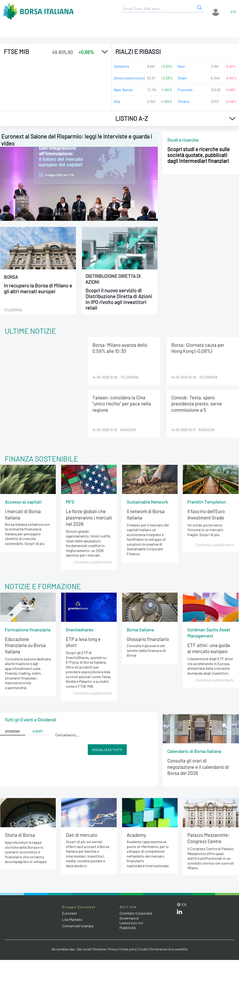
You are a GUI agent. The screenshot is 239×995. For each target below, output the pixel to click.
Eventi (38, 732)
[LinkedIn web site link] (179, 914)
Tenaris (184, 101)
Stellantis (122, 66)
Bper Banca (123, 89)
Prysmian (185, 89)
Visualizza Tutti (107, 751)
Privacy (113, 950)
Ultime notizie (31, 330)
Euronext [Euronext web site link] (69, 914)
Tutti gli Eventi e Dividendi (30, 720)
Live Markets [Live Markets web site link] (72, 921)
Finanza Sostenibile (42, 458)
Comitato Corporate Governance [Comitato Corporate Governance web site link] (136, 917)
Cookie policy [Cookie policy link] (128, 950)
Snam (182, 78)
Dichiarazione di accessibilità (170, 950)
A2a (117, 101)
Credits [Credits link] (144, 950)
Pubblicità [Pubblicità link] (128, 929)
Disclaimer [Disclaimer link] (100, 950)
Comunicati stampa (78, 927)
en (233, 11)
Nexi (181, 66)
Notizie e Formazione (43, 586)
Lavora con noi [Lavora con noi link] (131, 924)
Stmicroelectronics (128, 78)
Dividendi (12, 732)
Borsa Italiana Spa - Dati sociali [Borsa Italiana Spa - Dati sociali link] (70, 950)
